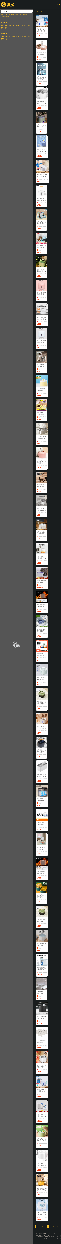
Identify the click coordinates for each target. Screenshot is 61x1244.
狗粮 (20, 14)
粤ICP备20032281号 (50, 1235)
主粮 (2, 25)
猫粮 (12, 14)
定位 (16, 14)
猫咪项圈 (7, 14)
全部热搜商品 (5, 16)
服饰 (2, 28)
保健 (17, 25)
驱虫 (2, 14)
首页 (59, 4)
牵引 (6, 28)
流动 (44, 12)
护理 (21, 25)
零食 (6, 25)
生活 (25, 25)
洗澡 (29, 25)
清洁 (13, 25)
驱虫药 (25, 14)
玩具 (10, 25)
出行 (6, 39)
